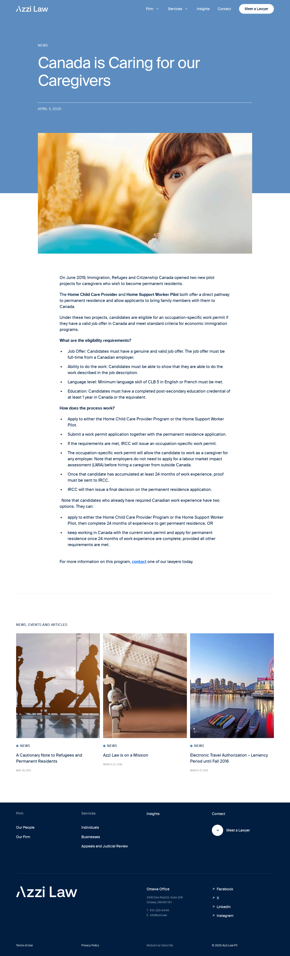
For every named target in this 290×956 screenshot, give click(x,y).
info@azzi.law (157, 915)
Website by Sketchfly (160, 945)
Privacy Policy (90, 945)
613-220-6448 (158, 910)
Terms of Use (24, 945)
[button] (153, 9)
